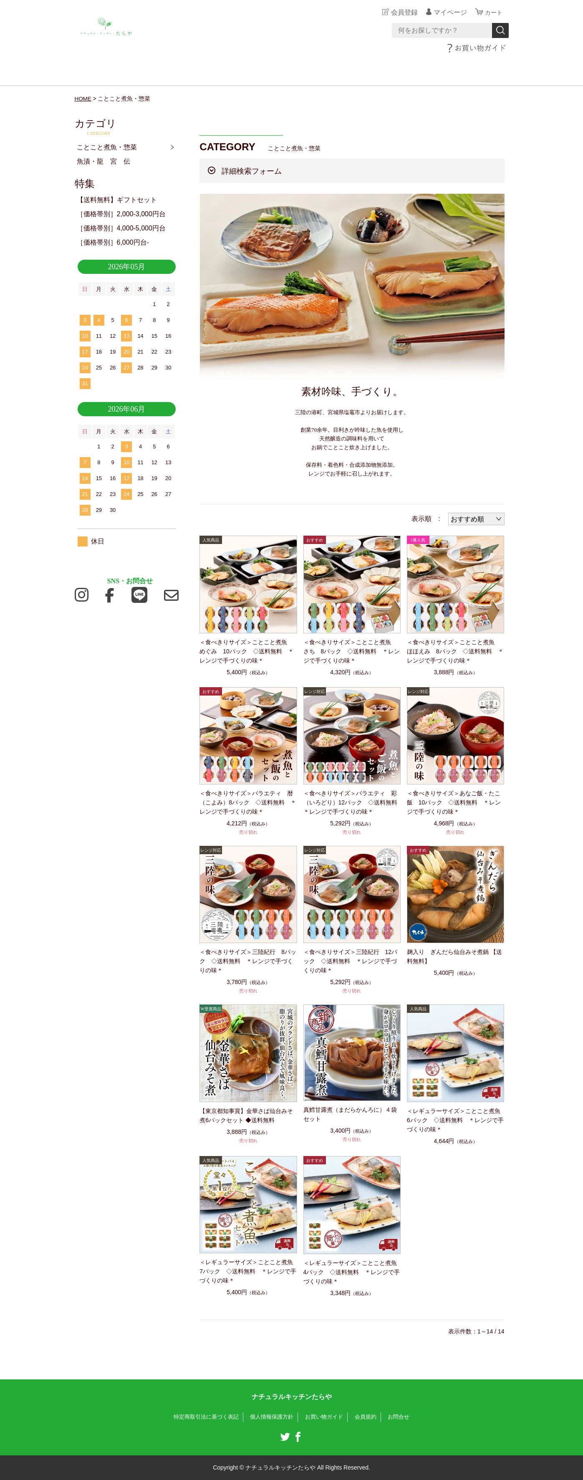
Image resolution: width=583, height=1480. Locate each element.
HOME (83, 98)
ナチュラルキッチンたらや (292, 1396)
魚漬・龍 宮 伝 (103, 161)
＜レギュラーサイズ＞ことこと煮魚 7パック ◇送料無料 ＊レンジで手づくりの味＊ (248, 1271)
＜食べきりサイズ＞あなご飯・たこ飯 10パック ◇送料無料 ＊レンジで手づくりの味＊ (454, 802)
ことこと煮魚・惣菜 (107, 147)
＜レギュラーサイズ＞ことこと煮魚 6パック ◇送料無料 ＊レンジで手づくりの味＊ (455, 1120)
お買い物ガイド (326, 1416)
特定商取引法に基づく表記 (201, 1416)
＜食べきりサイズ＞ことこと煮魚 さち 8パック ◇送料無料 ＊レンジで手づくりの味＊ (351, 651)
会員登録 (402, 12)
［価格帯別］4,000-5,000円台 (121, 228)
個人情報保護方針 (271, 1416)
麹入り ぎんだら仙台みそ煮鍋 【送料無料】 (454, 956)
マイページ (447, 12)
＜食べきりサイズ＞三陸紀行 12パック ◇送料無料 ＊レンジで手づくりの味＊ (350, 961)
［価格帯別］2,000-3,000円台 (121, 214)
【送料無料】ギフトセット (117, 199)
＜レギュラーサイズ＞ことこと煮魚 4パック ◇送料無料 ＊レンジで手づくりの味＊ (352, 1272)
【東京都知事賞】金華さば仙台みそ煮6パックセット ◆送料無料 (246, 1115)
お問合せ (405, 1416)
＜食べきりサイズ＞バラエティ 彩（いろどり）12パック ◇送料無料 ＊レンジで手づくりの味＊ (352, 802)
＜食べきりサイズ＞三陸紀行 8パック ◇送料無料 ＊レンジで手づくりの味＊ (247, 961)
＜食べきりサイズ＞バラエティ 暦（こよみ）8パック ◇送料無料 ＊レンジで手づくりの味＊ (247, 802)
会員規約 (370, 1416)
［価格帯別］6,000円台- (113, 242)
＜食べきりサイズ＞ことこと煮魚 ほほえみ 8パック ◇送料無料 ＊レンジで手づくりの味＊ (455, 651)
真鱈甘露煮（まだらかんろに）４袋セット (350, 1114)
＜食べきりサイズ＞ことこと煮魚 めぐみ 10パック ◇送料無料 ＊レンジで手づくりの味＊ (246, 651)
